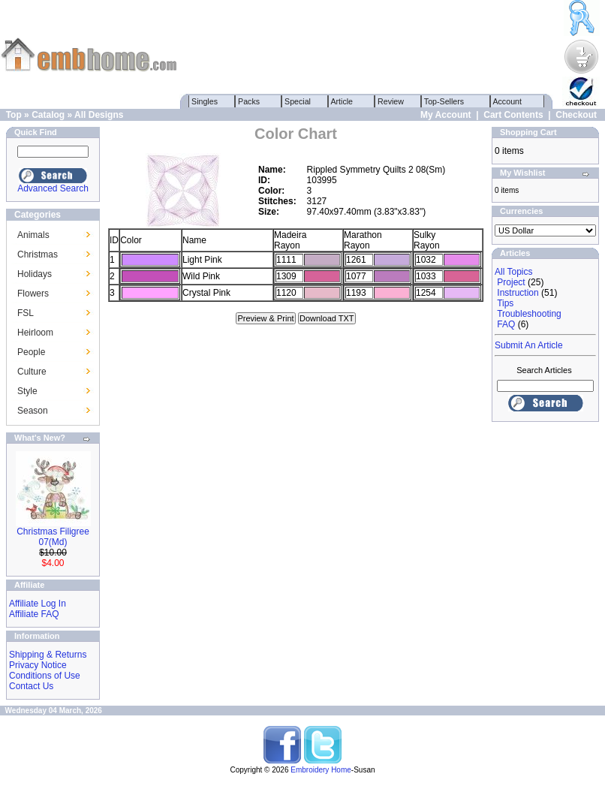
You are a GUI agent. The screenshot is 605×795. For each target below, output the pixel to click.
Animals (33, 235)
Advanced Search (53, 188)
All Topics (513, 272)
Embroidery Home (320, 770)
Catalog (48, 115)
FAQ (506, 324)
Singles (204, 101)
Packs (249, 101)
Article (342, 101)
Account (507, 101)
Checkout (576, 115)
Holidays (34, 274)
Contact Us (31, 686)
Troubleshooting (529, 314)
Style (27, 391)
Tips (505, 303)
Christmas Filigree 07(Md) (53, 536)
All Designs (98, 115)
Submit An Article (529, 345)
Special (297, 101)
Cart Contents (513, 115)
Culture (32, 371)
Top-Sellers (444, 101)
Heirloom (35, 332)
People (31, 352)
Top (14, 115)
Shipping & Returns (47, 654)
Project (511, 282)
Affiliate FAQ (34, 614)
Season (32, 410)
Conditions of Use (44, 675)
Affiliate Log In (37, 603)
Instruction (517, 293)
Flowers (33, 293)
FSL (25, 313)
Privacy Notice (38, 665)
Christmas (37, 254)
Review (390, 101)
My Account (445, 115)
